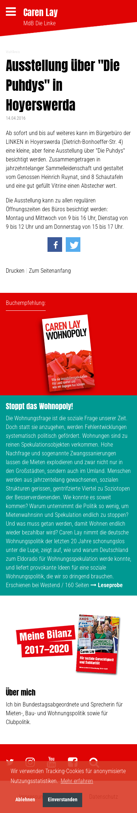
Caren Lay (40, 12)
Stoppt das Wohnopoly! (39, 406)
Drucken (15, 270)
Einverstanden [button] (62, 800)
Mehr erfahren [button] (77, 780)
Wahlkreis (13, 52)
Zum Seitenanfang (50, 270)
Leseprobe (110, 585)
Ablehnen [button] (25, 800)
